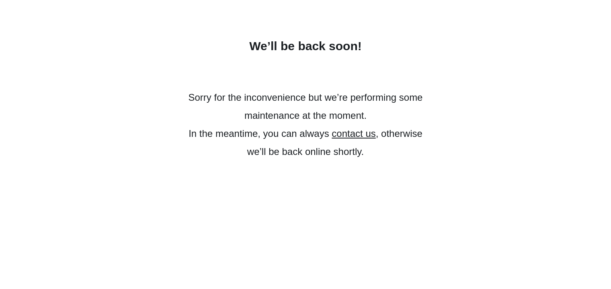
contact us (353, 133)
